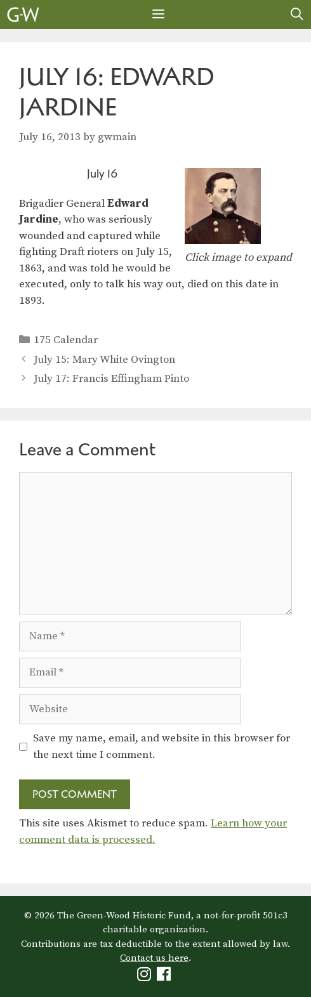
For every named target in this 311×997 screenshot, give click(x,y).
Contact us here (154, 958)
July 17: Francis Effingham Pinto (111, 379)
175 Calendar (66, 340)
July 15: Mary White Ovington (104, 360)
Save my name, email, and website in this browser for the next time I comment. (161, 746)
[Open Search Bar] (297, 14)
